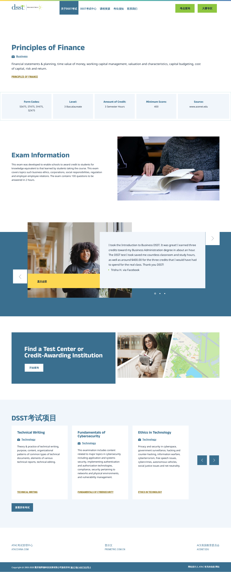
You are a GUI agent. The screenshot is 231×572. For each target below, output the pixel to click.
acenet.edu (203, 549)
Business (22, 56)
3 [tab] (164, 293)
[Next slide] (212, 239)
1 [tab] (155, 293)
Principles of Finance (25, 76)
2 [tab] (159, 293)
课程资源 (105, 8)
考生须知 (118, 8)
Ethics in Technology (154, 433)
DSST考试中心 (88, 8)
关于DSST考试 (69, 8)
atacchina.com (20, 549)
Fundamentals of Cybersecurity (91, 435)
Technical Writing (31, 433)
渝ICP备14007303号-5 (80, 567)
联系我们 (132, 8)
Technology (28, 439)
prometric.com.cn (115, 549)
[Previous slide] (20, 280)
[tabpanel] (152, 260)
